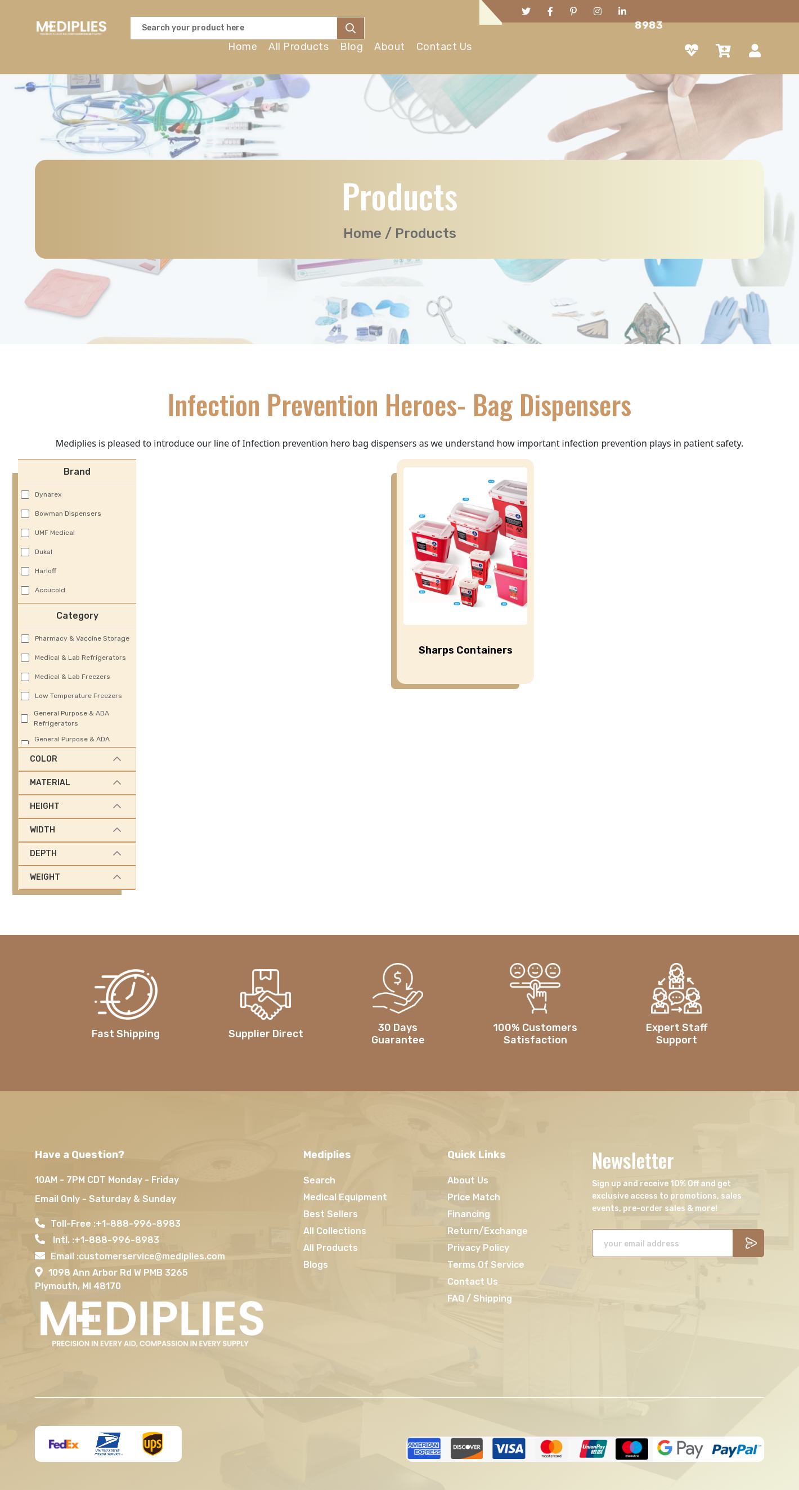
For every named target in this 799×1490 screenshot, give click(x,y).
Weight (45, 877)
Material (50, 782)
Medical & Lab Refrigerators (80, 657)
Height (45, 806)
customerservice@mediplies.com (152, 1256)
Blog (351, 46)
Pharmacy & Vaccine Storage (82, 638)
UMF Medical (55, 533)
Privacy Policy (478, 1248)
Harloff (45, 571)
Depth (43, 853)
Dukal (43, 552)
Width (42, 830)
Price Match (473, 1197)
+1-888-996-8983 (138, 1223)
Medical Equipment (345, 1197)
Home (242, 46)
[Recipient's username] (662, 1243)
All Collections (334, 1231)
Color (43, 759)
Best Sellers (330, 1214)
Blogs (315, 1264)
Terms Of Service (485, 1264)
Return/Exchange (487, 1231)
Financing (468, 1214)
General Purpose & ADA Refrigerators (71, 718)
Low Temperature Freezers (78, 696)
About (389, 46)
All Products (298, 46)
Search (319, 1180)
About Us (467, 1180)
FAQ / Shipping (479, 1298)
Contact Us (444, 46)
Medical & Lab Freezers (72, 677)
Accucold (50, 590)
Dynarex (48, 494)
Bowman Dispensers (68, 513)
